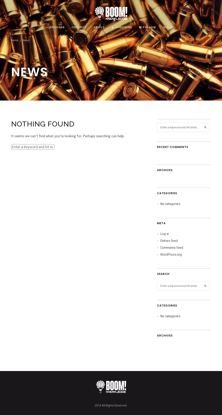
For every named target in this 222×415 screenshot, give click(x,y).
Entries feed (169, 241)
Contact (79, 27)
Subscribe (122, 27)
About (99, 27)
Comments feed (171, 248)
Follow (147, 27)
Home (14, 40)
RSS (167, 27)
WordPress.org (171, 254)
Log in (164, 234)
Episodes (57, 27)
